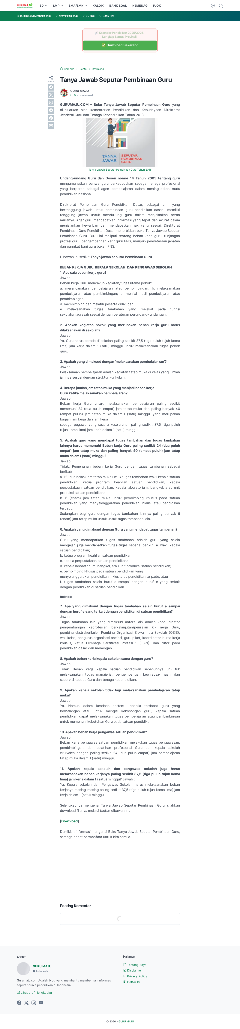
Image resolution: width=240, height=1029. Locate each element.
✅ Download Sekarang (120, 45)
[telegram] (51, 110)
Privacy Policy (135, 976)
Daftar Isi (131, 982)
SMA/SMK (76, 6)
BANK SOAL (118, 6)
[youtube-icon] (41, 1003)
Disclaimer (132, 970)
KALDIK (98, 6)
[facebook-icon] (19, 1003)
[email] (51, 125)
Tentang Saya (134, 965)
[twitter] (51, 94)
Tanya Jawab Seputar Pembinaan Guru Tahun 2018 (120, 169)
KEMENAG (140, 6)
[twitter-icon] (26, 1003)
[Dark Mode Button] (213, 5)
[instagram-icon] (34, 1003)
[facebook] (51, 87)
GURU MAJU (42, 966)
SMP (56, 6)
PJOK (157, 6)
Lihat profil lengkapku (34, 992)
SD (42, 6)
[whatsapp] (51, 102)
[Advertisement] (120, 870)
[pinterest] (51, 118)
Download (69, 821)
